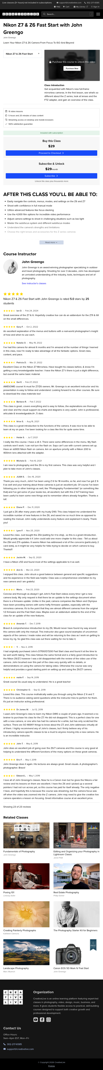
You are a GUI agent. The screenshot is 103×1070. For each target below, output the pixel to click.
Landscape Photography (16, 968)
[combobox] (67, 14)
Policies (51, 1066)
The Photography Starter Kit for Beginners (75, 930)
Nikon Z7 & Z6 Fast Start (19, 53)
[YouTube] (35, 1019)
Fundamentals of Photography (19, 851)
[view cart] (67, 6)
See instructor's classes (34, 283)
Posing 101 (8, 892)
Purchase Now (72, 68)
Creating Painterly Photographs (19, 930)
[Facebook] (42, 1019)
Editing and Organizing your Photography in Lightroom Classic (76, 853)
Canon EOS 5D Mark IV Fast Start (71, 968)
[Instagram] (48, 1019)
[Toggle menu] (98, 14)
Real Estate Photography (66, 892)
